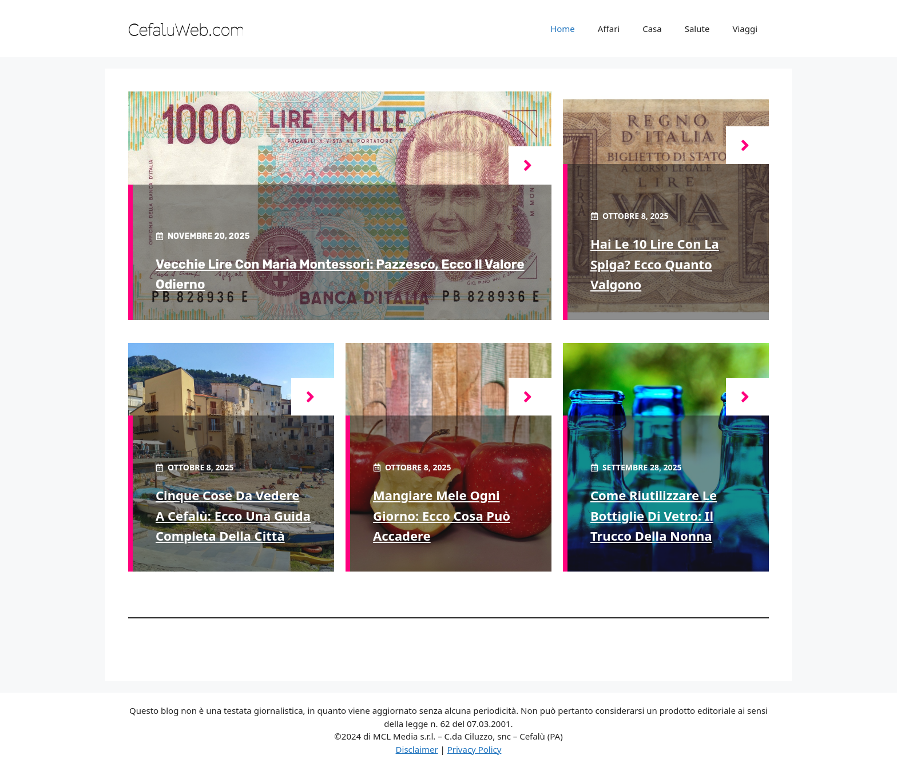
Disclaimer (417, 749)
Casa (652, 28)
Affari (609, 28)
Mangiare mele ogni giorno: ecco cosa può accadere (441, 515)
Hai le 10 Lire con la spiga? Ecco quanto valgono (654, 263)
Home (562, 28)
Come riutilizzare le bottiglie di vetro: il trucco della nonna (653, 515)
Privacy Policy (474, 749)
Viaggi (744, 28)
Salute (697, 28)
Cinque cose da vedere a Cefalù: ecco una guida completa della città (233, 515)
